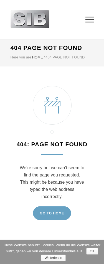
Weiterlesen (53, 258)
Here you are (21, 57)
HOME (37, 57)
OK (92, 251)
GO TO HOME (52, 213)
